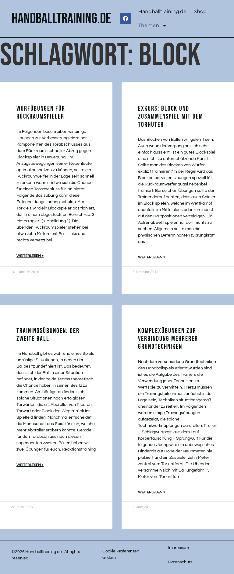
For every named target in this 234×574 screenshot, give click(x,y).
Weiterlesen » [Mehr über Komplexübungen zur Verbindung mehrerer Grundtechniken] (151, 492)
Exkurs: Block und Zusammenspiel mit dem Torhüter (170, 117)
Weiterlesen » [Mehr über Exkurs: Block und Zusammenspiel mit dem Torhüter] (151, 257)
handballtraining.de (61, 18)
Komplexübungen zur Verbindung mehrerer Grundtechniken (168, 339)
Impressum (178, 548)
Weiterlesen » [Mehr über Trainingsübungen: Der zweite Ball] (30, 465)
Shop (200, 11)
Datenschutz (180, 562)
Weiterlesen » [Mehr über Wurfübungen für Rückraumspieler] (30, 256)
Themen (152, 25)
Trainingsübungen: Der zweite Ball (48, 335)
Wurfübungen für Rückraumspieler (40, 113)
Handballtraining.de (162, 11)
